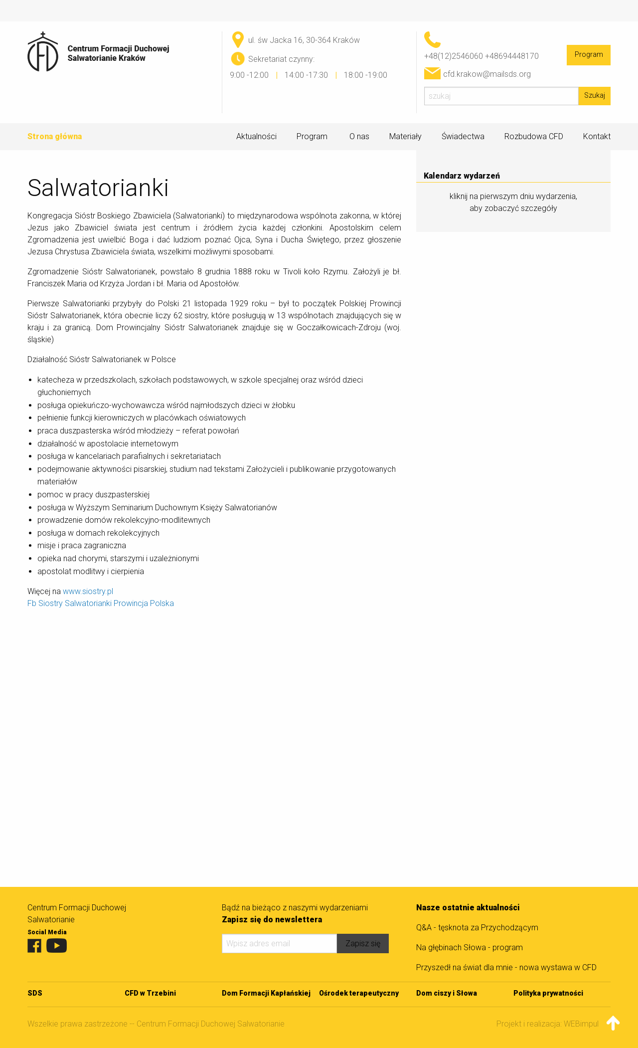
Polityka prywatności (548, 993)
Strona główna (54, 136)
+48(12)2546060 (453, 56)
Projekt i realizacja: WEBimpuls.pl (553, 1024)
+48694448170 (512, 56)
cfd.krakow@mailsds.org (487, 74)
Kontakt (597, 136)
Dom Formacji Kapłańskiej (266, 993)
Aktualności (256, 136)
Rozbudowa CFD (533, 136)
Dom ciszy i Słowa (446, 993)
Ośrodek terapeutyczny (359, 993)
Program (589, 54)
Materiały (405, 137)
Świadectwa (463, 136)
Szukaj (594, 95)
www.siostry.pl (88, 591)
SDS (34, 993)
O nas (359, 137)
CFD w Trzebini (150, 993)
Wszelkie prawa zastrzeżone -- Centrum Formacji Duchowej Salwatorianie (156, 1024)
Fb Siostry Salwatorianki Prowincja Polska (100, 603)
